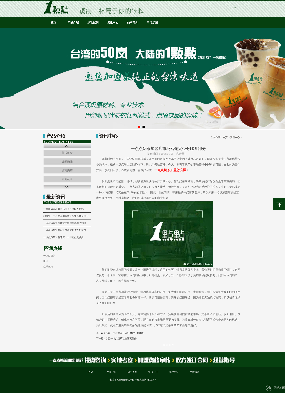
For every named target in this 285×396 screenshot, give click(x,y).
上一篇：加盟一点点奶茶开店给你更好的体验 (120, 333)
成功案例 (93, 22)
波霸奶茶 (67, 170)
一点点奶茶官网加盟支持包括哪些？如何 (64, 223)
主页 (225, 137)
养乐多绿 (67, 152)
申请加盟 (152, 22)
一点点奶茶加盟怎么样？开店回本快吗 (63, 208)
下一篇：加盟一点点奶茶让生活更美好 (116, 338)
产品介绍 (73, 22)
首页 (53, 22)
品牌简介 (132, 22)
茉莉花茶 (67, 179)
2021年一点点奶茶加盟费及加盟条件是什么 (65, 216)
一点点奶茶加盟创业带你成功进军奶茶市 (64, 230)
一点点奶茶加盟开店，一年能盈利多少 (63, 237)
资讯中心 (112, 22)
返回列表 (168, 345)
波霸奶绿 (67, 161)
